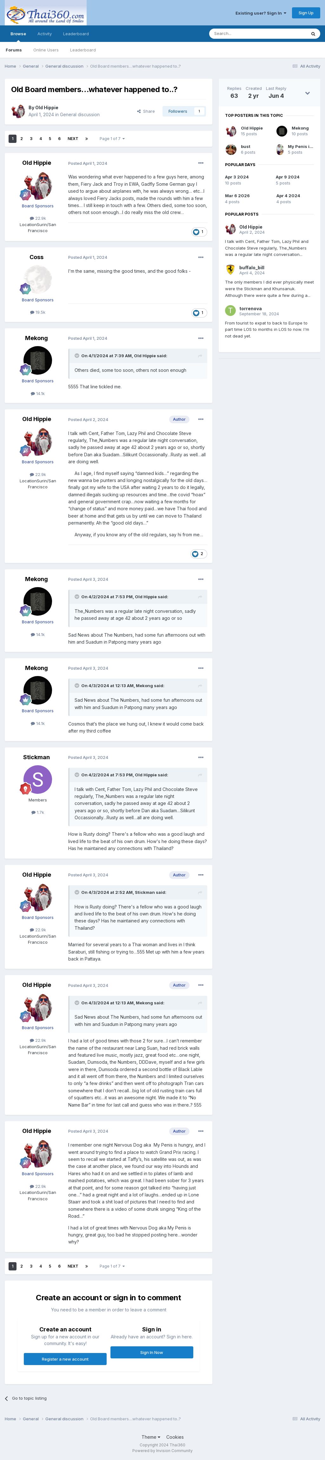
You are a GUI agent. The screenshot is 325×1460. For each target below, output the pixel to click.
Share (146, 111)
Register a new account (65, 1359)
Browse (18, 36)
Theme (151, 1437)
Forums (14, 49)
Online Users (46, 49)
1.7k (37, 812)
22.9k (38, 218)
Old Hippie (46, 107)
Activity (44, 33)
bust (245, 146)
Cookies (175, 1437)
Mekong (36, 338)
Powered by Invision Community (162, 1450)
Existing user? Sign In (260, 13)
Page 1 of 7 (112, 138)
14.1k (38, 393)
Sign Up (306, 12)
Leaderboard (83, 49)
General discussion (80, 114)
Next (73, 138)
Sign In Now (151, 1352)
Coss (36, 257)
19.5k (37, 312)
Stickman (36, 757)
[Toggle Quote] (77, 355)
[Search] (241, 34)
